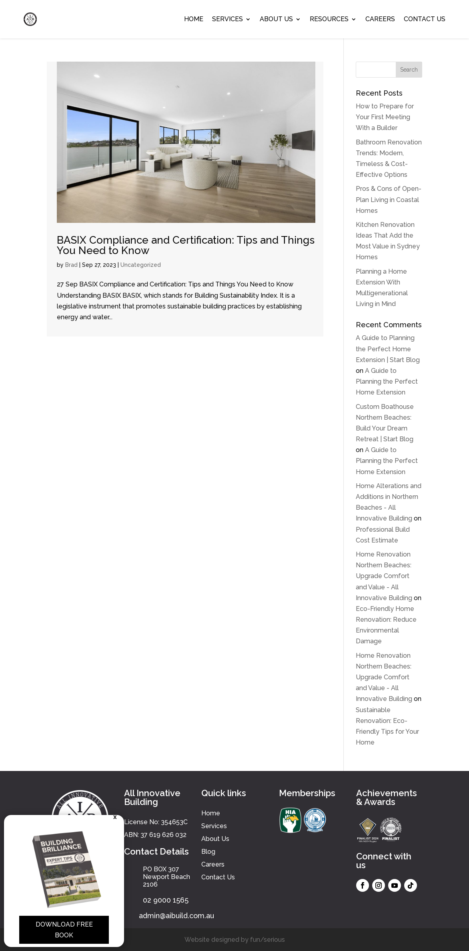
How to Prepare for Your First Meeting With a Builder (385, 117)
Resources (329, 19)
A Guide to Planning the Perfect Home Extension (387, 381)
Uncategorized (140, 265)
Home (193, 19)
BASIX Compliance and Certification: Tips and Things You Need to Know (186, 245)
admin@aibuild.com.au (176, 915)
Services (227, 19)
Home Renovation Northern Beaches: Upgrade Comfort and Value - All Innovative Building (384, 576)
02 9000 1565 (165, 900)
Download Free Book (64, 930)
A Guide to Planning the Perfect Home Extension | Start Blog (388, 348)
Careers (380, 19)
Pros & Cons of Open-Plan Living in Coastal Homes (388, 199)
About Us (276, 19)
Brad (71, 265)
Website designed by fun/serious (234, 939)
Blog (208, 851)
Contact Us (424, 19)
